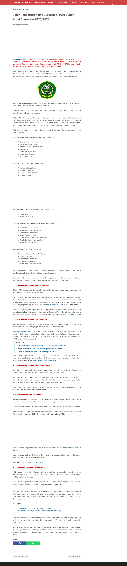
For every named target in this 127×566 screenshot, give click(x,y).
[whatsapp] (33, 543)
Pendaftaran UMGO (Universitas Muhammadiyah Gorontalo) (39, 511)
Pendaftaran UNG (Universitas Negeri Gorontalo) (35, 508)
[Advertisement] (47, 42)
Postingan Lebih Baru (21, 556)
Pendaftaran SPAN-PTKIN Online (69, 314)
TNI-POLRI (83, 2)
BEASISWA (100, 2)
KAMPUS (73, 2)
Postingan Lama (74, 556)
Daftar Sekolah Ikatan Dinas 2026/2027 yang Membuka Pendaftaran (40, 349)
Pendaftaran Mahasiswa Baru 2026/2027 (33, 2)
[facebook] (19, 543)
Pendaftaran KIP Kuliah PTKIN (33, 462)
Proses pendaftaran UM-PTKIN (24, 332)
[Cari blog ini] (113, 5)
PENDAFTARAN (62, 2)
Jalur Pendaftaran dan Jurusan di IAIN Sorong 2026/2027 (36, 352)
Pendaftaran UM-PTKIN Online (45, 360)
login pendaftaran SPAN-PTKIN (52, 305)
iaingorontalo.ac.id (19, 59)
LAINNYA (17, 8)
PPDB (92, 2)
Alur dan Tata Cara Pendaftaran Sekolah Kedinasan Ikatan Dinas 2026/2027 (42, 346)
